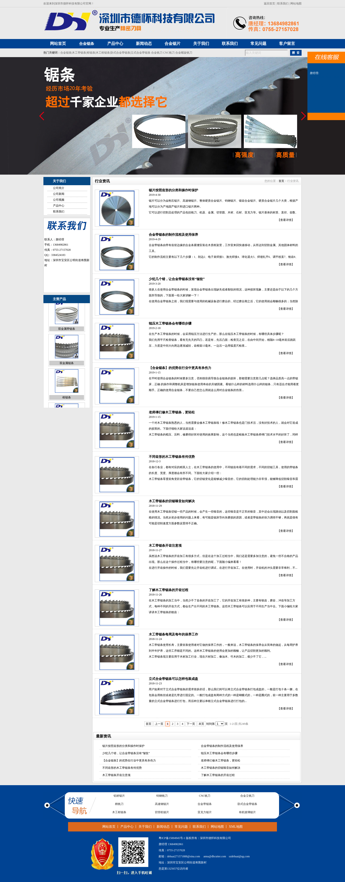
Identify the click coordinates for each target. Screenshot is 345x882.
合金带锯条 (205, 805)
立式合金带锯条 (140, 52)
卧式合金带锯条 (120, 52)
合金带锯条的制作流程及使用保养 (173, 234)
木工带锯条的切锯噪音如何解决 (172, 501)
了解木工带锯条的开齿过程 (168, 590)
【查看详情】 (285, 220)
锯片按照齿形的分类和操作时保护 (173, 190)
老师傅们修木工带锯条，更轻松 (172, 412)
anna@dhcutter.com (214, 856)
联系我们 (282, 3)
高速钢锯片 (162, 805)
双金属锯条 (67, 368)
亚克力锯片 (205, 813)
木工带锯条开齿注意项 (165, 545)
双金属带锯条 (66, 334)
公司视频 (58, 199)
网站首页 (108, 826)
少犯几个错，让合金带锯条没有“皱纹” (177, 279)
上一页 (159, 723)
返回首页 (269, 3)
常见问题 (181, 826)
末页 (201, 723)
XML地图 (236, 826)
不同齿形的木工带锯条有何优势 (172, 457)
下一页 (191, 723)
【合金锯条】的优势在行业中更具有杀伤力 (180, 368)
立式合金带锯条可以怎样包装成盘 (173, 679)
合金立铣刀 (247, 797)
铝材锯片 (119, 797)
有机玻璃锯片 (247, 813)
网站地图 (296, 3)
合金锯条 (86, 44)
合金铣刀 (156, 52)
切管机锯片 (162, 813)
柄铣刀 (119, 805)
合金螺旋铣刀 (183, 52)
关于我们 (145, 826)
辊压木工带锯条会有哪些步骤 (170, 323)
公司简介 (58, 188)
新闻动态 (163, 826)
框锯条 (91, 52)
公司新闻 (58, 194)
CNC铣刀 (169, 52)
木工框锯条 (103, 52)
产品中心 (58, 205)
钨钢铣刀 (162, 797)
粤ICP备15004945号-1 (172, 838)
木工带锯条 (79, 52)
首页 (281, 181)
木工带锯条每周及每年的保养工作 (173, 634)
